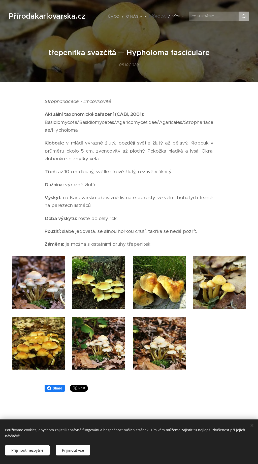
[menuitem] (119, 16)
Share (54, 388)
